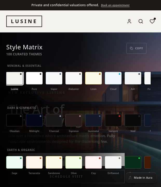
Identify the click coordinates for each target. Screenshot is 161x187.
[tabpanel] (80, 93)
